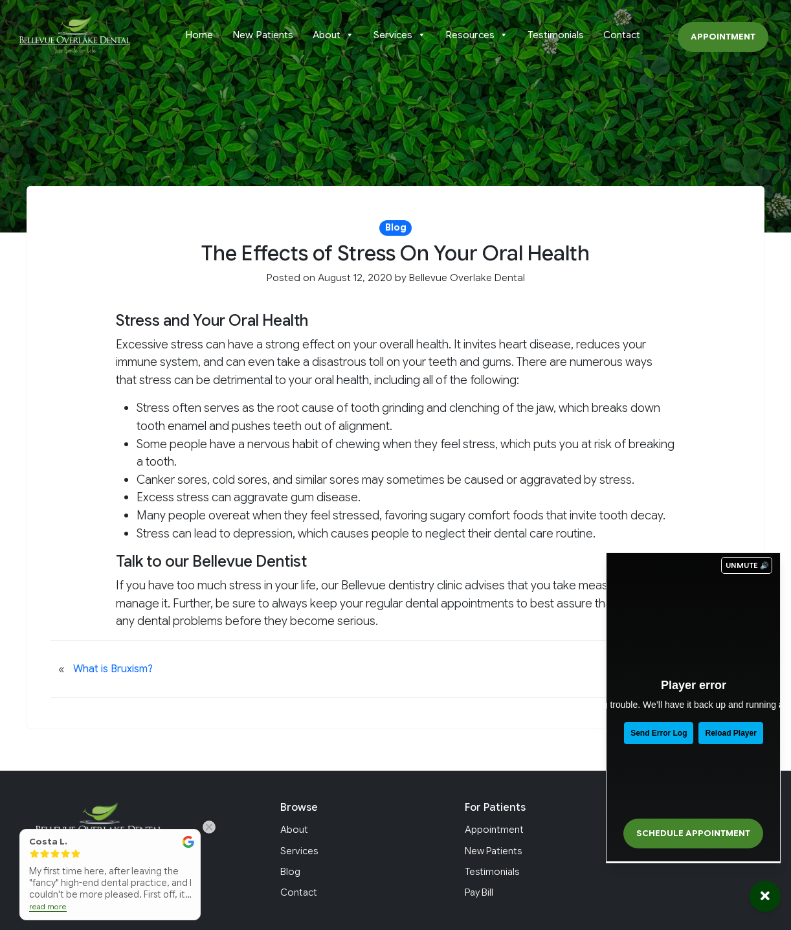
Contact (621, 35)
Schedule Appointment (693, 833)
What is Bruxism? (113, 669)
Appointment (723, 37)
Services (399, 35)
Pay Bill (479, 892)
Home (199, 35)
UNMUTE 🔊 (747, 565)
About (333, 35)
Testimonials (556, 35)
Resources (476, 35)
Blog (290, 872)
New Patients (262, 35)
